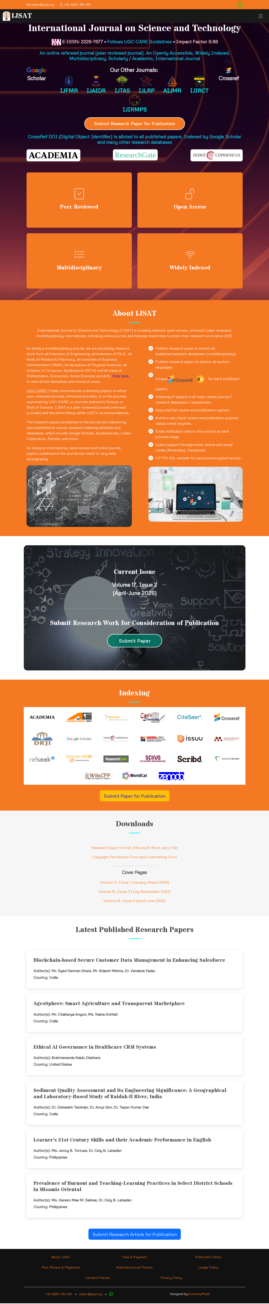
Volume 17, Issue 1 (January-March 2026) (134, 883)
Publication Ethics (208, 1258)
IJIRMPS (135, 109)
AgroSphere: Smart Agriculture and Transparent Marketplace (109, 1004)
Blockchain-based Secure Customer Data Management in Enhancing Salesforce (129, 961)
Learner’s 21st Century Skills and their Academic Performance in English (122, 1140)
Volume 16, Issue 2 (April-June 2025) (134, 901)
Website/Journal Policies (134, 1268)
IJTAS (122, 90)
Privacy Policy (171, 1278)
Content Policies (97, 1278)
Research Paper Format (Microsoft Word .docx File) (134, 848)
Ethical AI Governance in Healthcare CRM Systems (94, 1047)
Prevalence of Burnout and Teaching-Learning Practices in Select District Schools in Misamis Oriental (133, 1187)
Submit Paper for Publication (135, 796)
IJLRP (146, 90)
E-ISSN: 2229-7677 (77, 41)
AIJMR (172, 90)
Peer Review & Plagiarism (61, 1268)
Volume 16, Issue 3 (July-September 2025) (134, 892)
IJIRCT (199, 90)
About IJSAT (60, 1258)
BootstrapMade (199, 1294)
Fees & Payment (134, 1258)
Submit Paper (135, 641)
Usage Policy (208, 1268)
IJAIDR (96, 90)
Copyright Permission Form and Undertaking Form (134, 857)
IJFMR (69, 90)
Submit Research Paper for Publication (134, 123)
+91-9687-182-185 (58, 1295)
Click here (120, 376)
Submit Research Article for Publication (134, 1235)
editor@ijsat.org (90, 1295)
